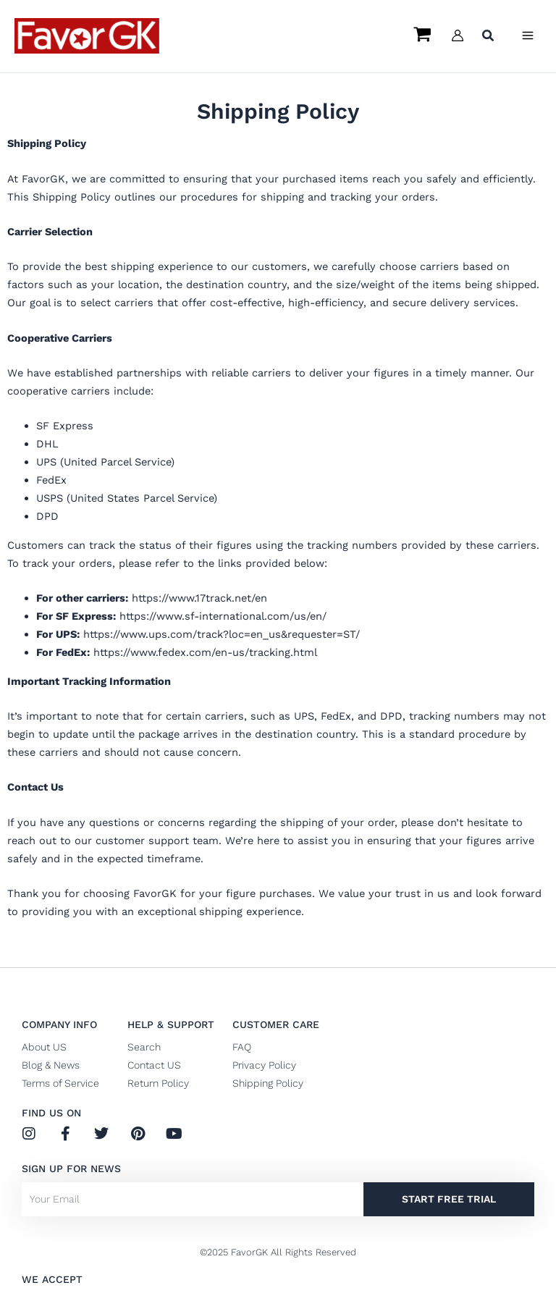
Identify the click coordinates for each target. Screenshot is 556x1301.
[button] (488, 37)
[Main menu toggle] (528, 35)
